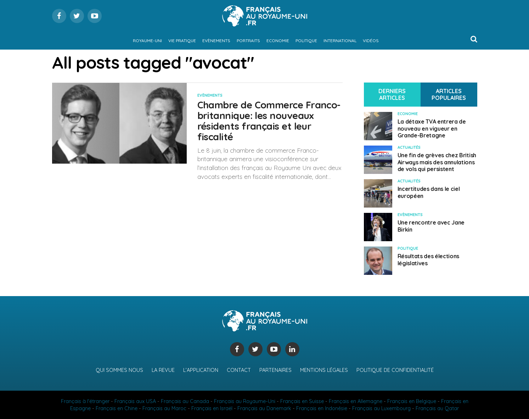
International (339, 40)
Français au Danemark (264, 408)
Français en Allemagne (355, 401)
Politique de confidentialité (395, 370)
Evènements (216, 40)
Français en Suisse (302, 401)
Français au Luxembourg (381, 408)
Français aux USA (135, 401)
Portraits (248, 40)
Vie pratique (182, 40)
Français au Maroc (164, 408)
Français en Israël (211, 408)
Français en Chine (116, 408)
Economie (277, 40)
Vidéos (371, 40)
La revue (163, 370)
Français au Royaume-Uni (244, 401)
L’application (200, 370)
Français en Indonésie (321, 408)
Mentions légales (324, 370)
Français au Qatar (437, 408)
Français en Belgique (411, 401)
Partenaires (275, 370)
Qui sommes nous (119, 370)
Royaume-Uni (147, 40)
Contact (239, 370)
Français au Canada (185, 401)
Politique (306, 40)
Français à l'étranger (85, 401)
